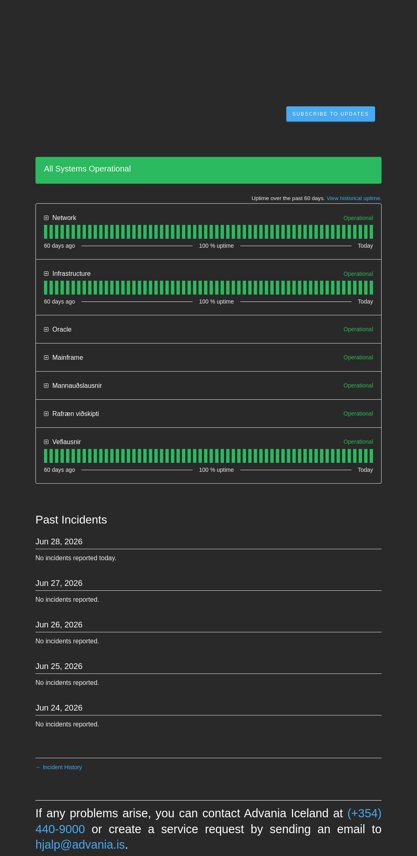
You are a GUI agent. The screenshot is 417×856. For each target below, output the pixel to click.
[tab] (45, 232)
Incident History (58, 767)
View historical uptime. (354, 198)
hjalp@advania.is (80, 844)
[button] (330, 114)
